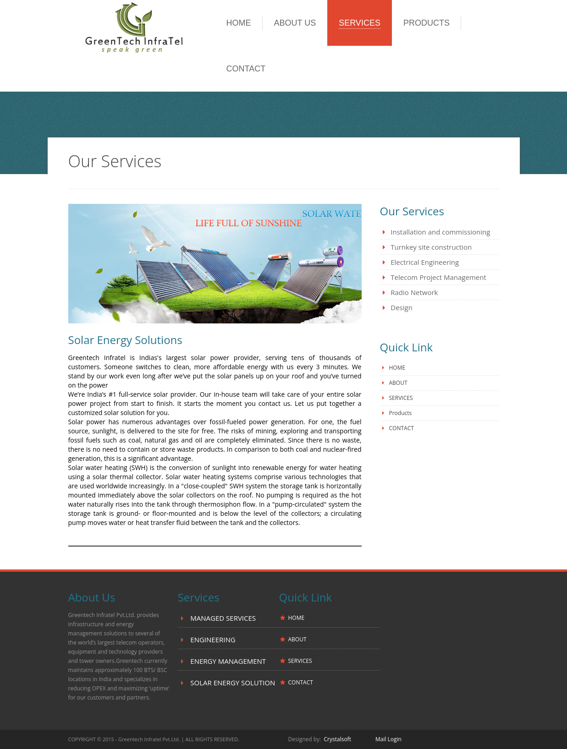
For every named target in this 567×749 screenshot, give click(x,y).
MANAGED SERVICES (222, 618)
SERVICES (401, 398)
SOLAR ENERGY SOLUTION (231, 682)
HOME (397, 368)
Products (400, 413)
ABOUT (398, 383)
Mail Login (388, 739)
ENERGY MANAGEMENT (227, 661)
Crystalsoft (338, 739)
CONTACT (401, 428)
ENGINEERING (211, 639)
